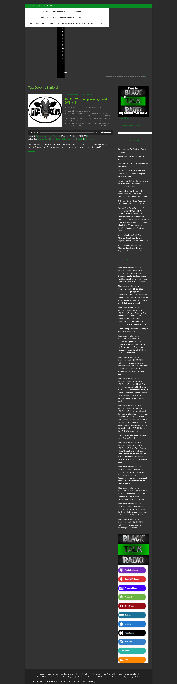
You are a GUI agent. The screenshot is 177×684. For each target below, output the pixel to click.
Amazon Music (43, 133)
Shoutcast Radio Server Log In (66, 17)
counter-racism (71, 110)
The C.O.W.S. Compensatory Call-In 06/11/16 (86, 94)
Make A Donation (59, 11)
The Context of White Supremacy (78, 89)
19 (139, 70)
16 (133, 70)
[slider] (67, 126)
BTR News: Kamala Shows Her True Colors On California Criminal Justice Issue (133, 178)
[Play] (31, 126)
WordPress (78, 676)
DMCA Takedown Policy (95, 17)
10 (122, 70)
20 (141, 70)
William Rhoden (104, 120)
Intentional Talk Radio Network (43, 671)
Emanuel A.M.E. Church (77, 112)
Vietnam (75, 120)
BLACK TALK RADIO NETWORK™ (41, 676)
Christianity (89, 107)
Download (57, 130)
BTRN (42, 668)
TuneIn (80, 133)
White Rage (82, 120)
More (91, 133)
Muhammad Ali (92, 115)
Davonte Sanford (83, 110)
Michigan (83, 115)
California (73, 107)
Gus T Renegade (95, 112)
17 (135, 70)
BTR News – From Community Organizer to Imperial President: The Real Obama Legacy (135, 52)
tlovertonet (122, 143)
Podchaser (66, 133)
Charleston (80, 107)
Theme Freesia (69, 676)
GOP (87, 112)
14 (130, 70)
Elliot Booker (33, 62)
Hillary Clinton (74, 115)
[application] (70, 126)
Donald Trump (94, 110)
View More (32, 69)
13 (128, 70)
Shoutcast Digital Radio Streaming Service (104, 11)
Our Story (81, 671)
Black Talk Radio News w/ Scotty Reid (104, 668)
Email (73, 133)
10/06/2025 (46, 62)
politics (100, 115)
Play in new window (43, 130)
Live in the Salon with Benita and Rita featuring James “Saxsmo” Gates (71, 53)
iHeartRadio (55, 133)
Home (45, 11)
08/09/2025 (103, 62)
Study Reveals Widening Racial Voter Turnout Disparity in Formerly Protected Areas (133, 232)
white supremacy (92, 120)
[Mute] (102, 126)
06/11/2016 (82, 101)
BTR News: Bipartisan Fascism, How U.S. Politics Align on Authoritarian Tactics (131, 167)
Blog (61, 42)
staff (94, 62)
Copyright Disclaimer (137, 670)
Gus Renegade (70, 101)
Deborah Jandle (124, 229)
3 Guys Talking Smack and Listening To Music (61, 668)
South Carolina (76, 117)
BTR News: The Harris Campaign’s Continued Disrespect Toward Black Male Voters (133, 188)
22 (145, 70)
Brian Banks (84, 105)
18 (137, 70)
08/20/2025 (75, 62)
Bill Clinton (76, 105)
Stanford (85, 117)
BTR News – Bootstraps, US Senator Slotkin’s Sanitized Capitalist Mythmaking (104, 53)
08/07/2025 (135, 62)
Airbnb (69, 105)
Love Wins (63, 62)
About (112, 17)
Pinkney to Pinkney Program (65, 671)
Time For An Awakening (119, 671)
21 (143, 70)
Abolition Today (83, 668)
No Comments (33, 65)
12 (126, 70)
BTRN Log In (75, 11)
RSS (85, 133)
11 (124, 70)
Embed (90, 130)
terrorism (91, 117)
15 (132, 70)
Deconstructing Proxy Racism (127, 668)
